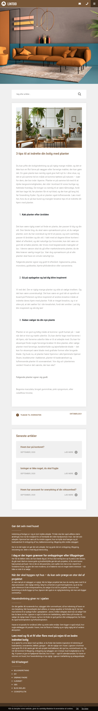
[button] (94, 3)
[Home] (38, 3)
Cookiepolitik (20, 692)
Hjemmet (18, 681)
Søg (15, 685)
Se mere (85, 709)
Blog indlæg (19, 688)
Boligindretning (21, 671)
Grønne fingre (20, 678)
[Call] (87, 3)
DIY (15, 674)
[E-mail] (79, 3)
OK (77, 709)
